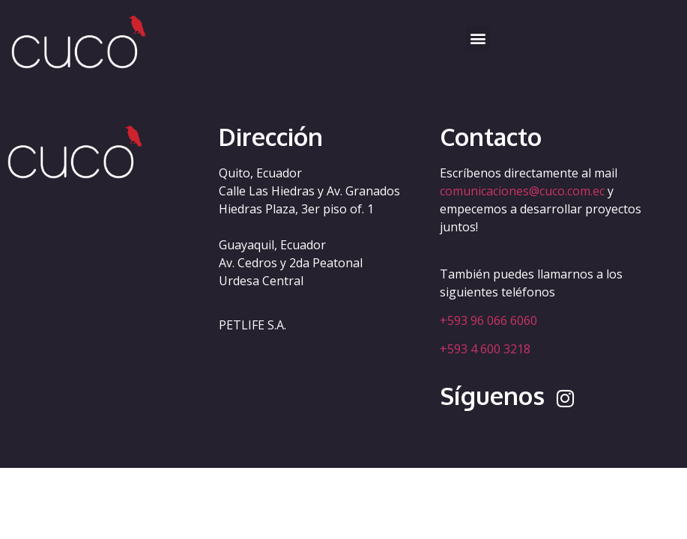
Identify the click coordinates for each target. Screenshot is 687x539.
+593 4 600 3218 (485, 349)
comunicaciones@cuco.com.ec (522, 191)
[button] (478, 38)
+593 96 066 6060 (488, 320)
